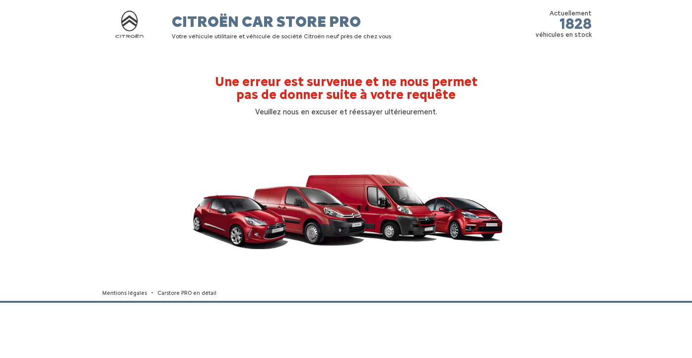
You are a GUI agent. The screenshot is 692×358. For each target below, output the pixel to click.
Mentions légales (124, 293)
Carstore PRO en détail (186, 293)
